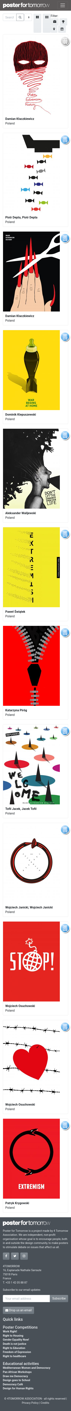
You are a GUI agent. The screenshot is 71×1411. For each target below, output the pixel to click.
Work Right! (10, 1331)
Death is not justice (14, 1344)
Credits (45, 1403)
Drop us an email (18, 1310)
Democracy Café (13, 1384)
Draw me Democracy (15, 1376)
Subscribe (59, 1298)
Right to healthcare (14, 1356)
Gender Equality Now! (16, 1339)
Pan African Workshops (17, 1372)
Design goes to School (16, 1380)
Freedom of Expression (17, 1352)
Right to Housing (13, 1335)
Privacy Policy (30, 1403)
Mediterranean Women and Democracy (26, 1368)
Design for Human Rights (18, 1388)
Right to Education (14, 1348)
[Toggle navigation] (62, 5)
